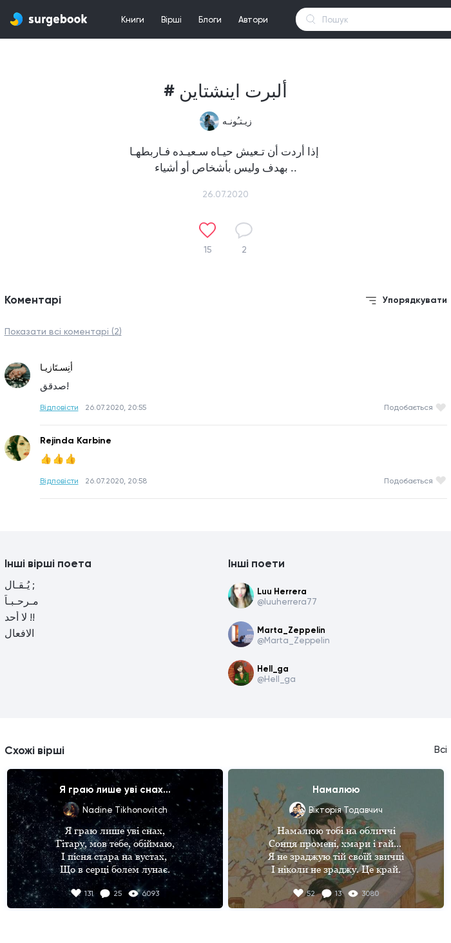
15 (208, 249)
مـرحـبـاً (22, 601)
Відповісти (59, 407)
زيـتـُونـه (237, 121)
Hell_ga (273, 669)
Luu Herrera (282, 591)
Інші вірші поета (48, 563)
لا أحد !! (20, 617)
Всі (440, 749)
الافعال (19, 633)
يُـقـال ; (20, 585)
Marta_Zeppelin (291, 630)
